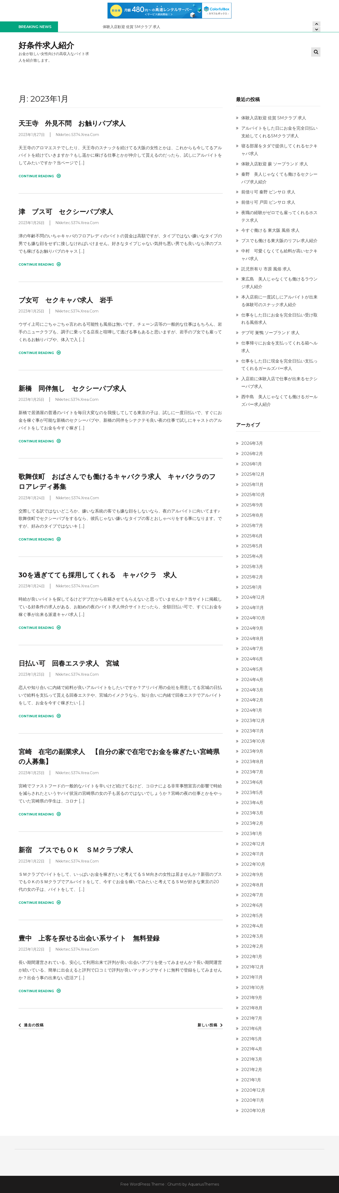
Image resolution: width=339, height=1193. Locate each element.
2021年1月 (251, 1079)
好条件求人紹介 (46, 45)
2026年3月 (252, 443)
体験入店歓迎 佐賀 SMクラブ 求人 (131, 26)
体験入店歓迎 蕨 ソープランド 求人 (274, 163)
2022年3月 (252, 936)
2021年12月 (252, 966)
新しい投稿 (207, 1025)
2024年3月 (252, 689)
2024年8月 (252, 638)
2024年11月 (252, 607)
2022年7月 (252, 894)
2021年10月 (252, 987)
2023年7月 (252, 771)
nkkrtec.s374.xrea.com (77, 134)
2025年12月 (253, 474)
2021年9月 (251, 997)
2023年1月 (251, 833)
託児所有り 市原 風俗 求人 (266, 268)
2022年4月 (252, 925)
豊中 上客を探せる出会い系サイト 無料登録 (89, 938)
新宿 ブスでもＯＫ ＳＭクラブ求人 (76, 850)
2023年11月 (252, 730)
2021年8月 (251, 1007)
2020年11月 (252, 1100)
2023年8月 (252, 761)
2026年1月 (251, 463)
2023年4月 (252, 802)
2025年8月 (252, 515)
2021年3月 (251, 1059)
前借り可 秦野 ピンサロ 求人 (268, 191)
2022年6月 (252, 905)
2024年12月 (253, 597)
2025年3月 (252, 566)
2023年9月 (252, 751)
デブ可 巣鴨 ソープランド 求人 (270, 332)
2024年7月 (252, 648)
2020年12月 (253, 1090)
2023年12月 (253, 720)
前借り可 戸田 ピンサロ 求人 (268, 202)
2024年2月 (252, 699)
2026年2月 (252, 453)
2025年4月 (252, 556)
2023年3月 (252, 812)
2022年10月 (253, 864)
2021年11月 (252, 977)
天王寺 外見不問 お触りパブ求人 (72, 123)
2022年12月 (253, 843)
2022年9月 (252, 874)
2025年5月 (252, 545)
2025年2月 (252, 576)
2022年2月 (252, 946)
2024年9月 (252, 628)
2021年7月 (251, 1018)
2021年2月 (251, 1069)
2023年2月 (252, 823)
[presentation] (316, 29)
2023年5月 (252, 792)
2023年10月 (253, 741)
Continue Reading (40, 176)
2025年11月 (252, 484)
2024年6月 (252, 658)
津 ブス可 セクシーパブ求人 (66, 212)
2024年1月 (251, 710)
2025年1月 (251, 587)
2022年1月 (251, 956)
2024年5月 (252, 669)
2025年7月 (252, 525)
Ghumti (174, 1184)
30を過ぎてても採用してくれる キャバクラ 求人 (98, 575)
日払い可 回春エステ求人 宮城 (69, 663)
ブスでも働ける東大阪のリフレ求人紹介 (279, 240)
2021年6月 (251, 1028)
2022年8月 (252, 884)
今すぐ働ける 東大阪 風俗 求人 (270, 230)
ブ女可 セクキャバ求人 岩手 (66, 300)
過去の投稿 (34, 1025)
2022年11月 (252, 853)
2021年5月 (251, 1038)
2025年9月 (252, 504)
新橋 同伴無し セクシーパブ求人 (72, 388)
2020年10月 (253, 1110)
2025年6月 (252, 535)
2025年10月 (253, 494)
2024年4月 (252, 679)
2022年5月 (252, 915)
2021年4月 (251, 1048)
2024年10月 (253, 617)
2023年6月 (252, 782)
